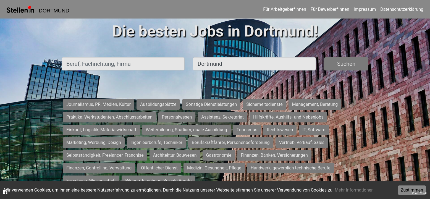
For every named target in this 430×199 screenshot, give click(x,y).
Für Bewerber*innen (330, 9)
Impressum (365, 9)
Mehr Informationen (354, 190)
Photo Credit (419, 193)
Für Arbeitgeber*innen (284, 9)
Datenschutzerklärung (401, 9)
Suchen (346, 64)
